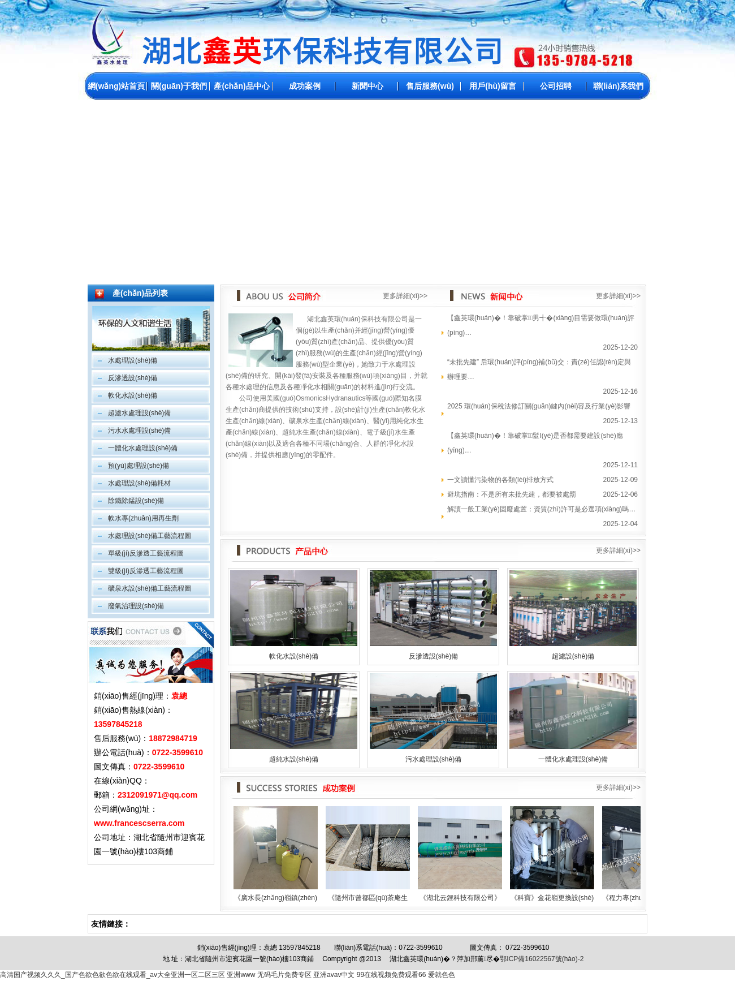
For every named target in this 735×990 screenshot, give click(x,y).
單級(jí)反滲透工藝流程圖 (146, 553)
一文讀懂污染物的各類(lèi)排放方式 (500, 480)
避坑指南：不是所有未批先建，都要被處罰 (511, 494)
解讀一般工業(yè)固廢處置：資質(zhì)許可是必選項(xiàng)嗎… (541, 509)
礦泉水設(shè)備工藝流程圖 (149, 588)
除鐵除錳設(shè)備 (136, 501)
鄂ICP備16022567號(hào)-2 (541, 959)
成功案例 (305, 86)
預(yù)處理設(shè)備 (138, 466)
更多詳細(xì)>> (405, 296)
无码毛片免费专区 (284, 975)
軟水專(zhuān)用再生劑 (143, 518)
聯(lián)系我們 (618, 86)
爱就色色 (441, 975)
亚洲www (241, 975)
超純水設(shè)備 (293, 759)
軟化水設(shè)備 (132, 395)
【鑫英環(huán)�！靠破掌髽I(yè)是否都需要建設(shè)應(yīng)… (535, 443)
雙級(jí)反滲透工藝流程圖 (146, 571)
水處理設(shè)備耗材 (139, 483)
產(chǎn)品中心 (241, 86)
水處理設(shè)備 (132, 360)
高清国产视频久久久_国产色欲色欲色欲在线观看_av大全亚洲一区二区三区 (112, 975)
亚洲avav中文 (333, 975)
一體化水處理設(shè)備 (143, 448)
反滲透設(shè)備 (132, 378)
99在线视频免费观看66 (391, 975)
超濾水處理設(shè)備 (139, 413)
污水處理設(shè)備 (433, 759)
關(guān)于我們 (179, 86)
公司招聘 (556, 86)
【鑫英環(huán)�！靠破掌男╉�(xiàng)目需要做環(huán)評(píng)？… (540, 325)
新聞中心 (367, 86)
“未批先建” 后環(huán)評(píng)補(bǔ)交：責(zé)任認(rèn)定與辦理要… (539, 369)
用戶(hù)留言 (492, 86)
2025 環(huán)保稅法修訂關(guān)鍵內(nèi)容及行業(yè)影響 (538, 406)
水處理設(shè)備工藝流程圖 (149, 536)
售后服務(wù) (430, 86)
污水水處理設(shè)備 (139, 430)
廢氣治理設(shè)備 (136, 606)
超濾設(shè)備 (573, 656)
